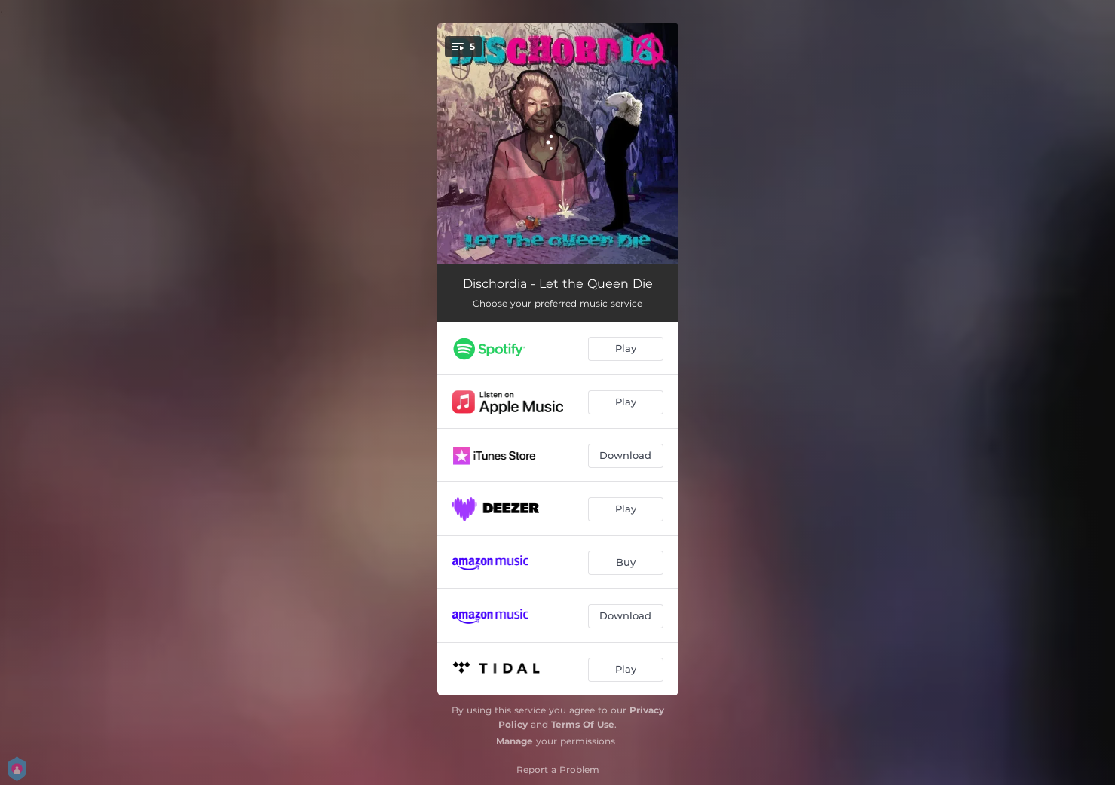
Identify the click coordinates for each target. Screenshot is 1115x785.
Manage (514, 741)
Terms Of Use (582, 724)
